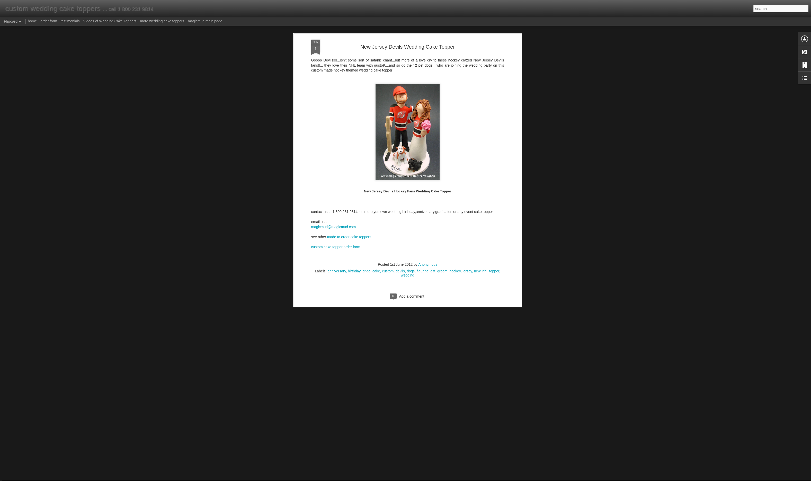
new (477, 83)
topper (494, 83)
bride (366, 83)
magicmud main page (205, 21)
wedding (407, 87)
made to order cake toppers (349, 49)
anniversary (336, 83)
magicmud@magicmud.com (333, 39)
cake (376, 83)
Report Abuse (436, 478)
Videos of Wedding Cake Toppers (110, 21)
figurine (423, 83)
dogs (411, 83)
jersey (467, 83)
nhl (484, 83)
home (32, 21)
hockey (455, 83)
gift (433, 83)
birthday (354, 83)
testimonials (70, 21)
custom (388, 83)
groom (442, 83)
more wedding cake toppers (162, 21)
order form (48, 21)
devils (400, 83)
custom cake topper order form (335, 59)
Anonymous (427, 77)
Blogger (421, 478)
